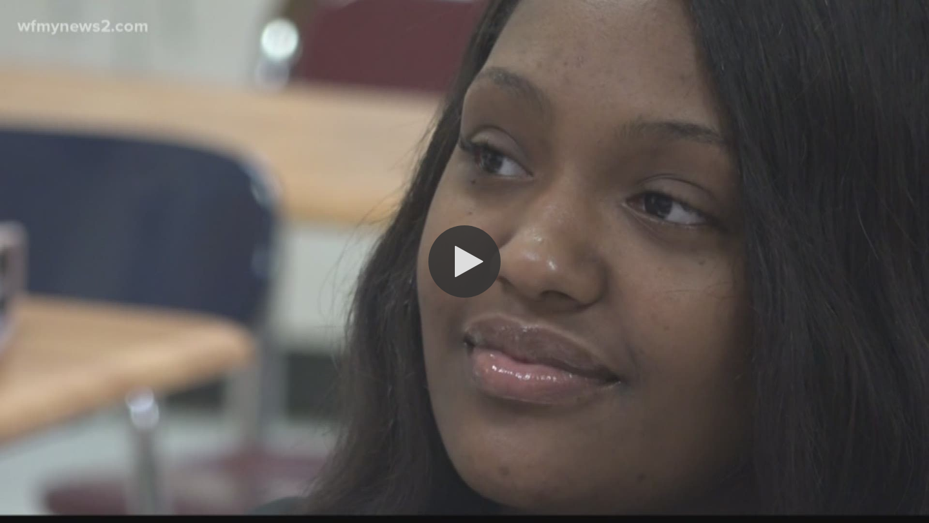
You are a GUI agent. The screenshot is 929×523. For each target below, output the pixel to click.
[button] (464, 261)
